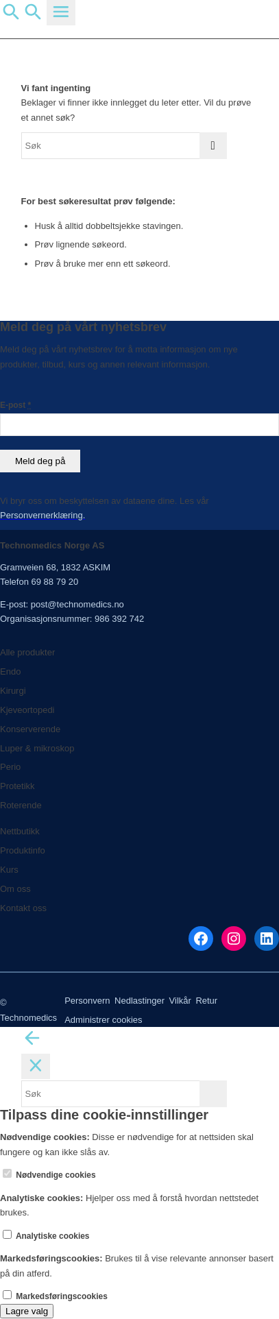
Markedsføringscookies (55, 1296)
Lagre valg (26, 1311)
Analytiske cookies (46, 1236)
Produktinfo (22, 850)
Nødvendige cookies (49, 1175)
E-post (15, 405)
